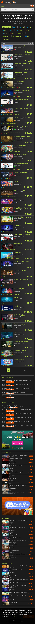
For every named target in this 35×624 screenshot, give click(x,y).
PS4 (29, 27)
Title (4, 43)
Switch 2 (6, 39)
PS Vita (19, 30)
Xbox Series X (17, 36)
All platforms (6, 27)
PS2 (12, 30)
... (20, 370)
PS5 (22, 27)
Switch (28, 30)
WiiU (5, 33)
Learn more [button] (12, 616)
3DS (12, 33)
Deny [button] (5, 621)
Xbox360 (6, 36)
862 (25, 370)
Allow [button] (14, 621)
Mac (27, 36)
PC (15, 27)
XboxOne (21, 33)
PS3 (4, 30)
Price (30, 43)
